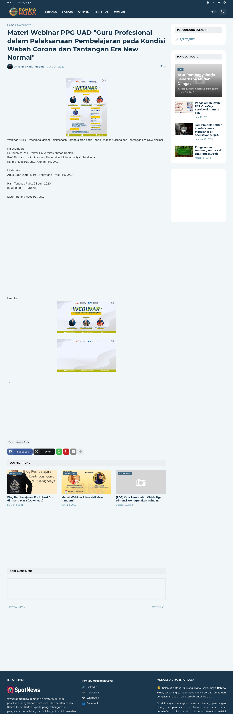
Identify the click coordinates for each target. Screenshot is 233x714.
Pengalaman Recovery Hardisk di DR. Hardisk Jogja (208, 150)
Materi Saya (24, 25)
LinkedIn (89, 687)
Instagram (90, 692)
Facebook (90, 703)
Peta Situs (101, 11)
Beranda (51, 11)
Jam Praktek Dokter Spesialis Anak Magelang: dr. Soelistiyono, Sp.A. (208, 130)
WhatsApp (90, 698)
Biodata (67, 11)
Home (10, 2)
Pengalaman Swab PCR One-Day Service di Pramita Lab (207, 108)
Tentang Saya (24, 2)
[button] (214, 11)
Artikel (83, 11)
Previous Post (17, 606)
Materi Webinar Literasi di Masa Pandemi (82, 499)
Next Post (158, 606)
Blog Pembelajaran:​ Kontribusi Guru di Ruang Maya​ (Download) (31, 499)
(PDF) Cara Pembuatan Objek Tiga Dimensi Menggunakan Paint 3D (138, 499)
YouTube (119, 11)
